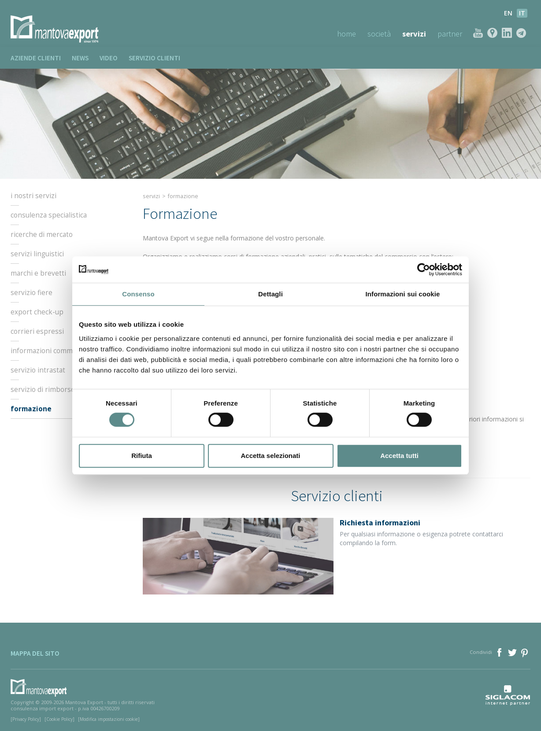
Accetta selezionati (270, 455)
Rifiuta (141, 455)
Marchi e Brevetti (38, 273)
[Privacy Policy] (26, 719)
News (80, 58)
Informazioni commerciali (51, 351)
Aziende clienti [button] (36, 58)
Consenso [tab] (138, 294)
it (522, 13)
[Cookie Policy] (59, 719)
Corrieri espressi (37, 332)
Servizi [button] (414, 34)
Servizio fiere (31, 293)
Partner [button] (449, 34)
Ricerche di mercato (42, 235)
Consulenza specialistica (49, 215)
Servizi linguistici (37, 254)
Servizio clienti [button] (154, 58)
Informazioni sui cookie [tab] (403, 294)
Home (346, 34)
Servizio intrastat (38, 370)
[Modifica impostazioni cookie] (109, 719)
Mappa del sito (35, 653)
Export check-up (37, 312)
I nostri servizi (33, 196)
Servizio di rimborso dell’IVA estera (66, 390)
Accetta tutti (399, 455)
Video (109, 58)
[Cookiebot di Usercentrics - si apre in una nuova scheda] (423, 269)
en (508, 13)
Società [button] (379, 34)
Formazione (31, 409)
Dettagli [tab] (270, 294)
